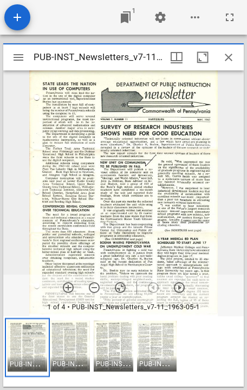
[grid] (123, 351)
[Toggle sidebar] (18, 57)
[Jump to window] (126, 17)
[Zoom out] (94, 288)
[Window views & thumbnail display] (177, 57)
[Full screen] (230, 17)
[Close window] (229, 57)
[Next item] (179, 288)
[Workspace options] (195, 17)
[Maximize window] (203, 57)
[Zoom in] (68, 288)
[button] (27, 347)
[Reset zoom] (120, 288)
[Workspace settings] (160, 17)
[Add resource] (17, 17)
